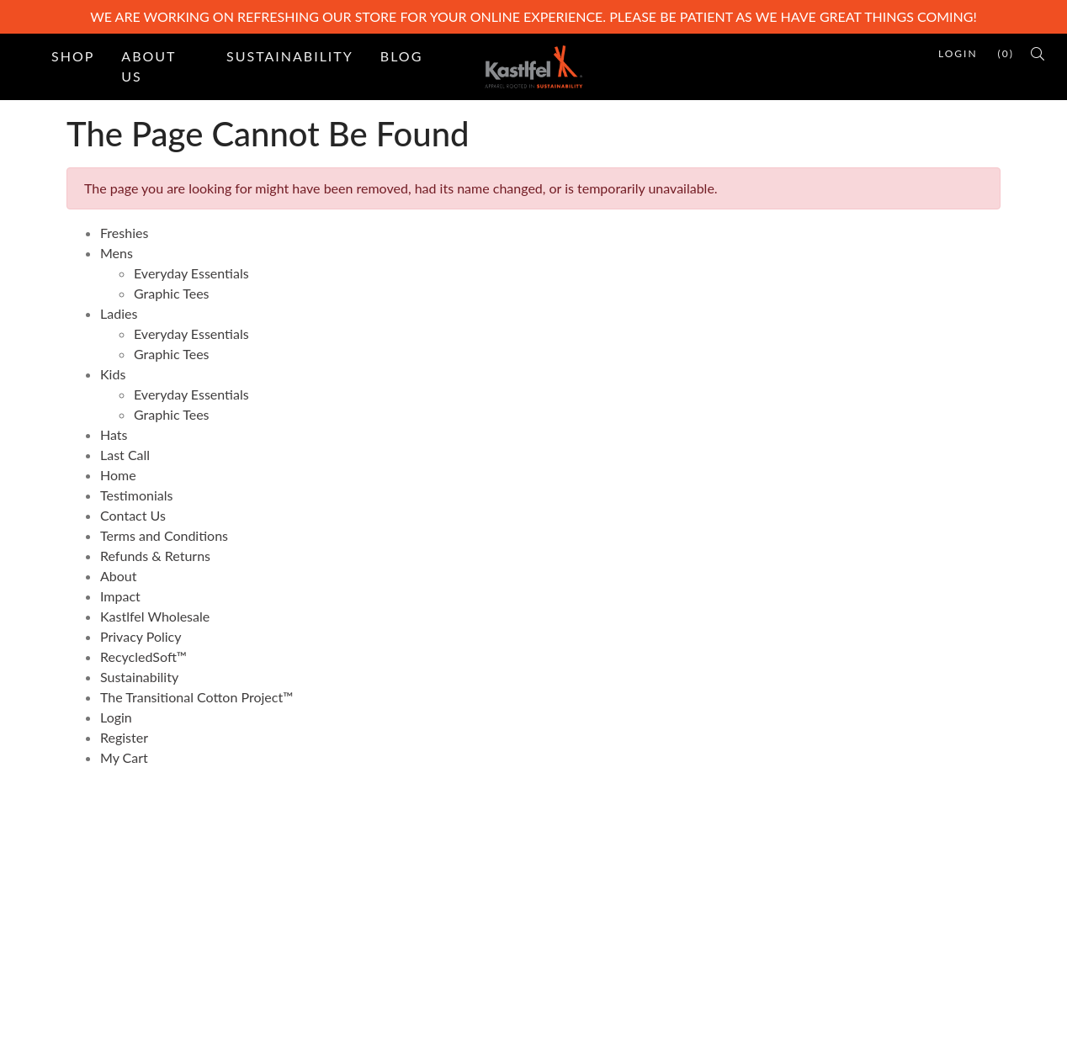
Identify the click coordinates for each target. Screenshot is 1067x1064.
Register (124, 737)
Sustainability (289, 56)
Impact (120, 596)
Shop (72, 56)
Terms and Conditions (164, 535)
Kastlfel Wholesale (155, 616)
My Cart (124, 757)
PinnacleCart (194, 1040)
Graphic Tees (172, 293)
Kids (112, 374)
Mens (116, 253)
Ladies (118, 313)
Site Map (332, 895)
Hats (114, 434)
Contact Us (133, 515)
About (118, 576)
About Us (148, 66)
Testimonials (136, 495)
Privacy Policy (141, 636)
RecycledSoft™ (143, 656)
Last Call (125, 455)
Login (116, 717)
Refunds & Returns (155, 556)
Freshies (124, 233)
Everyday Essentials (191, 273)
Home (118, 475)
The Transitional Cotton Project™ (196, 697)
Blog (401, 56)
